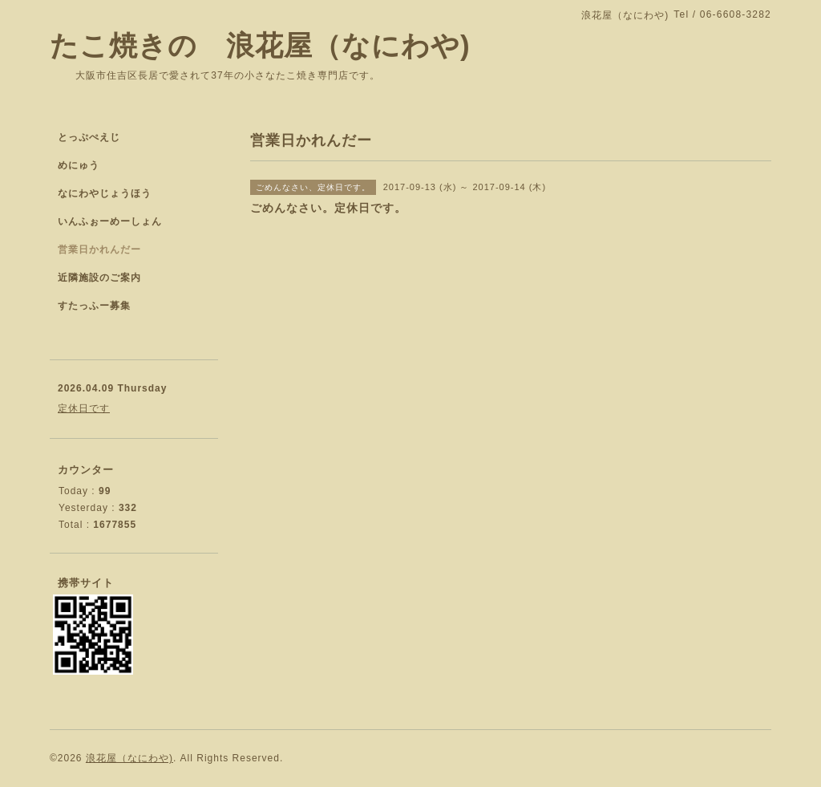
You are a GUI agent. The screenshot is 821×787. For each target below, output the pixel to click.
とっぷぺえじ (89, 137)
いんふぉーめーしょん (110, 221)
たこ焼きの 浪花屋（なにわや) (260, 45)
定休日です (84, 408)
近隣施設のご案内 (99, 277)
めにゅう (78, 165)
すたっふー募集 (94, 305)
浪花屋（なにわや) (129, 758)
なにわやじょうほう (105, 193)
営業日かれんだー (99, 249)
